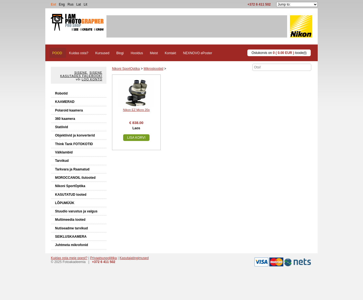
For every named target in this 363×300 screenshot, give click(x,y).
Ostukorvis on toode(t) (279, 53)
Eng (62, 4)
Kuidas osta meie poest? (69, 258)
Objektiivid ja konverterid (75, 135)
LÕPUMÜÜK (64, 203)
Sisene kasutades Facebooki (81, 74)
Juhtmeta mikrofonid (71, 245)
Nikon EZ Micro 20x (136, 109)
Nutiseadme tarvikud (71, 228)
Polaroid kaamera (69, 110)
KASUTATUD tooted (70, 195)
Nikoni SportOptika (70, 186)
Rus (70, 4)
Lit (85, 4)
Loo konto (92, 79)
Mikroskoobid (153, 69)
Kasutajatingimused (134, 258)
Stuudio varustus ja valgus (76, 211)
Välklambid (64, 152)
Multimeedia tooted (70, 220)
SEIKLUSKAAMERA (70, 237)
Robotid (61, 93)
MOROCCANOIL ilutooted (75, 178)
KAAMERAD (64, 102)
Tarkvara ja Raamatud (72, 169)
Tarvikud (62, 161)
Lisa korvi (136, 138)
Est (53, 4)
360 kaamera (65, 119)
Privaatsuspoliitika (103, 258)
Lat (78, 4)
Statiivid (61, 127)
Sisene (80, 72)
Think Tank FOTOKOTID (74, 144)
